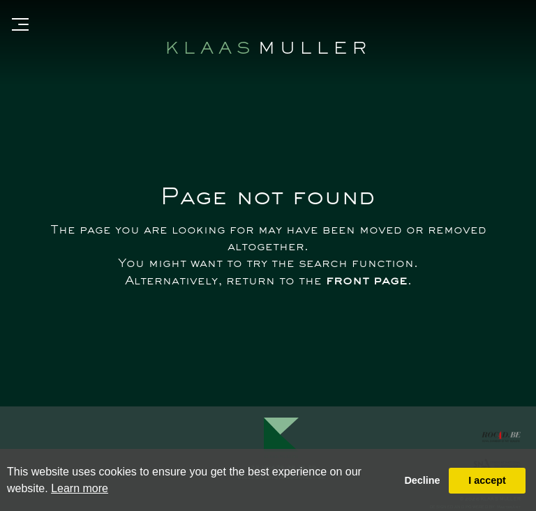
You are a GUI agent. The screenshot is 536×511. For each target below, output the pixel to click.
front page (367, 281)
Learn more (79, 488)
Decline (422, 480)
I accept (487, 480)
